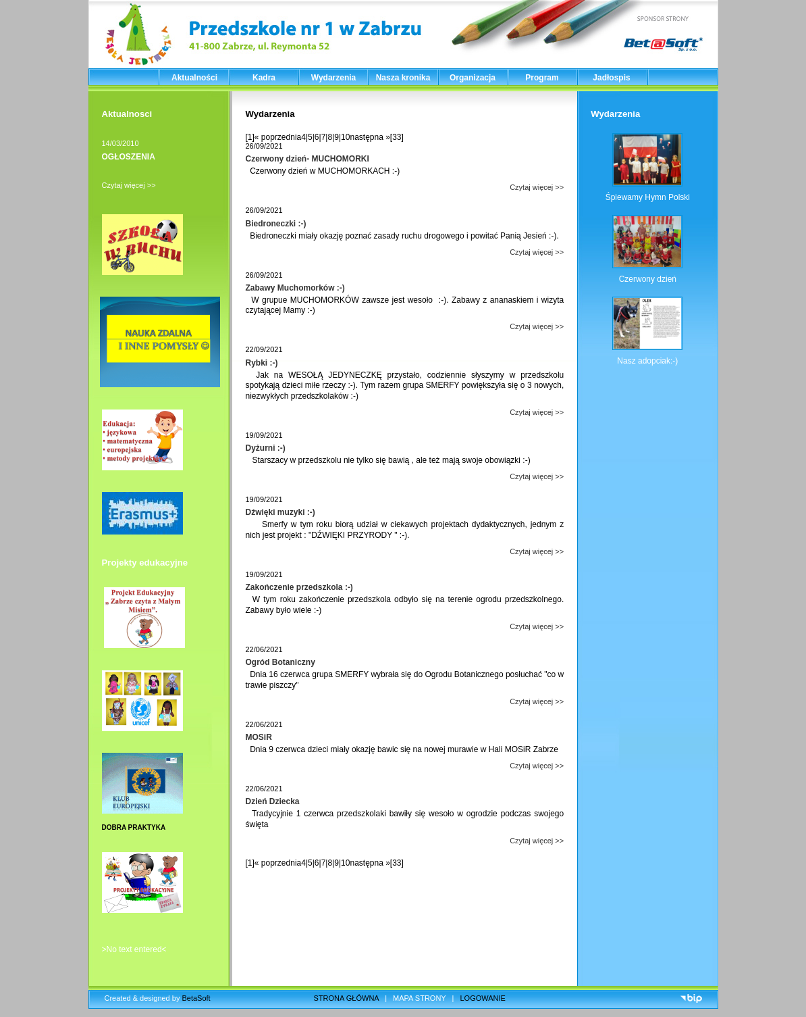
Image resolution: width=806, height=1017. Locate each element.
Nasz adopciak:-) (647, 361)
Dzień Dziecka (273, 801)
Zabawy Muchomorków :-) (295, 288)
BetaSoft (196, 998)
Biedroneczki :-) (276, 223)
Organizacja (472, 77)
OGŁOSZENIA (128, 157)
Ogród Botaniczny (280, 662)
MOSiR (259, 737)
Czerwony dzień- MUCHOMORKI (307, 159)
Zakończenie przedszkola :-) (299, 587)
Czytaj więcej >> (129, 185)
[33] (397, 137)
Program (541, 77)
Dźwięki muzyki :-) (280, 512)
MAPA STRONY (419, 998)
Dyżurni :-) (266, 448)
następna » (369, 137)
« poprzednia (277, 137)
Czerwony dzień (647, 279)
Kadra (263, 77)
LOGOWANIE (483, 998)
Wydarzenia (333, 77)
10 (345, 137)
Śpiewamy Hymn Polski (648, 197)
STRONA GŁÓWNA (346, 998)
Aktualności (194, 77)
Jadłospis (611, 77)
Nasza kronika (403, 77)
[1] (250, 137)
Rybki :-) (262, 363)
